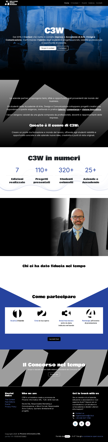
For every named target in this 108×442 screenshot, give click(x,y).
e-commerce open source (92, 436)
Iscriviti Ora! (54, 339)
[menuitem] (66, 3)
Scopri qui (54, 374)
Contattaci (63, 48)
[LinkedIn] (75, 423)
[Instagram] (87, 423)
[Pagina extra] (81, 423)
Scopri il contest (47, 48)
